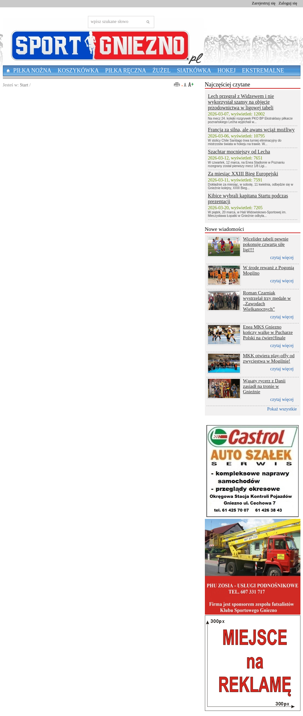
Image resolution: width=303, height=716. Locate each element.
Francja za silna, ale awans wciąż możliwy (251, 129)
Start (24, 85)
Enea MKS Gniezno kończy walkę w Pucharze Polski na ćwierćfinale (268, 332)
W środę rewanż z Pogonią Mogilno (268, 270)
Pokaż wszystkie (282, 409)
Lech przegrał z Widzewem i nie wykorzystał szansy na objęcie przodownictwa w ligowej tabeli (241, 101)
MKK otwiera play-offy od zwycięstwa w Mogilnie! (269, 358)
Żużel (162, 70)
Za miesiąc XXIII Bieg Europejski (243, 173)
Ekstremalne (263, 70)
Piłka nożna (32, 70)
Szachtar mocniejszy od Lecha (239, 151)
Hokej (227, 70)
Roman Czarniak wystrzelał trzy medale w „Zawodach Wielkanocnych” (267, 301)
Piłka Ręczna (125, 70)
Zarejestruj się (263, 3)
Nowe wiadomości (224, 229)
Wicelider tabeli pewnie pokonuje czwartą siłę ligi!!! (266, 244)
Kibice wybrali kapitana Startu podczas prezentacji (248, 198)
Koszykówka (78, 70)
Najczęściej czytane (227, 84)
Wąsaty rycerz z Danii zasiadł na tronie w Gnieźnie (264, 386)
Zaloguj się (287, 3)
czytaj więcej (281, 257)
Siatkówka (194, 70)
